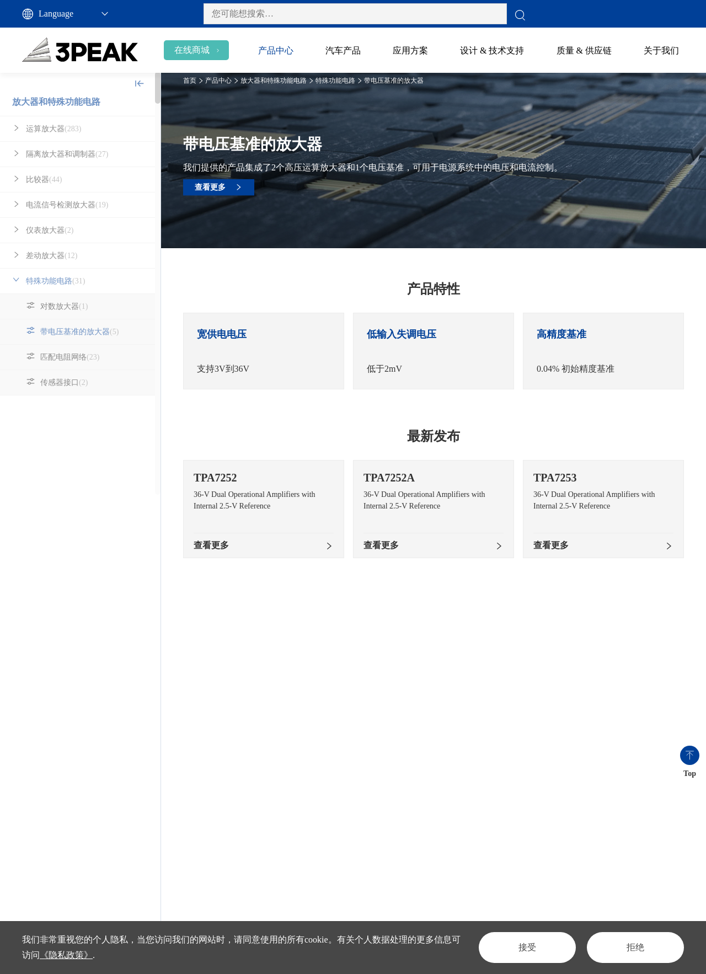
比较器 (44, 179)
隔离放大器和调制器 (67, 154)
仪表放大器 (49, 230)
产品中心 (218, 80)
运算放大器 (53, 129)
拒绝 (635, 947)
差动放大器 (51, 255)
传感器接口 (64, 382)
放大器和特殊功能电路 (56, 101)
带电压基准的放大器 (79, 332)
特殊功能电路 (55, 281)
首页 (189, 80)
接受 (527, 947)
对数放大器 (64, 306)
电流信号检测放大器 (67, 205)
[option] (264, 351)
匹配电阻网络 (69, 357)
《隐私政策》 (66, 955)
